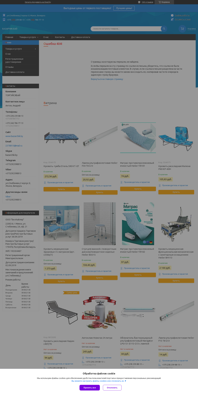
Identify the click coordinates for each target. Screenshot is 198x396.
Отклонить (112, 388)
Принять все (89, 388)
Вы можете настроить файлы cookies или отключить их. (98, 381)
